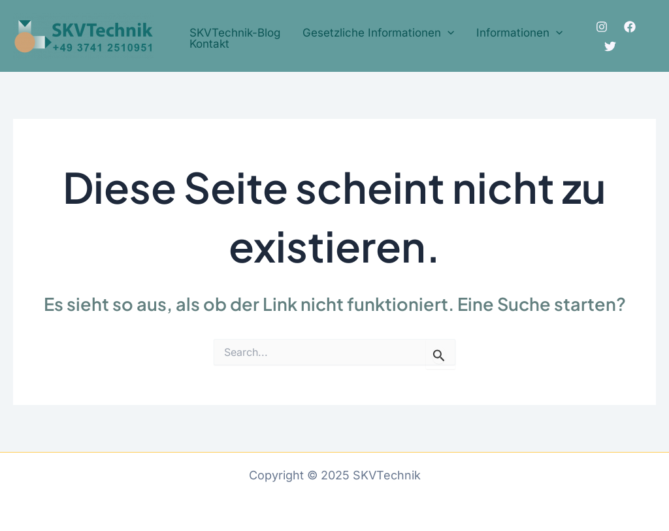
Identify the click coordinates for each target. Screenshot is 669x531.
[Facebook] (630, 27)
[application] (447, 33)
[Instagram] (602, 27)
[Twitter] (610, 46)
